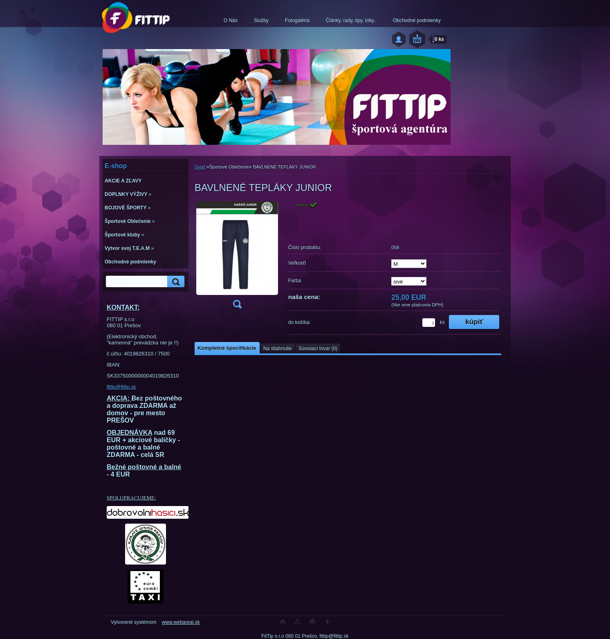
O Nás (231, 20)
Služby (261, 20)
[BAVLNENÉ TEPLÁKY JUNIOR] (237, 257)
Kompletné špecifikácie (226, 348)
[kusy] (428, 322)
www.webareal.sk (181, 622)
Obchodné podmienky (417, 20)
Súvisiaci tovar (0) (317, 348)
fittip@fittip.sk (121, 387)
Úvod (200, 166)
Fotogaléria (297, 20)
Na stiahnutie (277, 348)
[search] (174, 282)
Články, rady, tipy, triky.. (351, 20)
